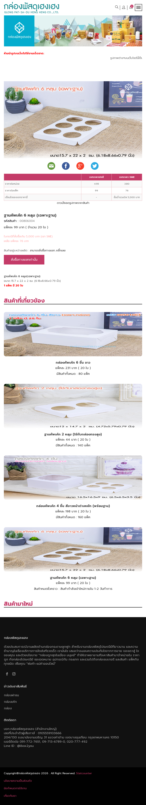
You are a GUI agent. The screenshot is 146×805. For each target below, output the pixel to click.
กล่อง (8, 708)
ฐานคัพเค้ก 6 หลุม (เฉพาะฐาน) (73, 577)
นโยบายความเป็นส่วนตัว (18, 781)
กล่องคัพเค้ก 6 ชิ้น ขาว (73, 362)
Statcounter (84, 773)
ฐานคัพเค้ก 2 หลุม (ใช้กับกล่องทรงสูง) (73, 434)
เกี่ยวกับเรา (10, 796)
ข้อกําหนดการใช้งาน (15, 788)
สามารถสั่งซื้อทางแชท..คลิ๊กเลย (48, 251)
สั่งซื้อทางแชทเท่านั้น (24, 259)
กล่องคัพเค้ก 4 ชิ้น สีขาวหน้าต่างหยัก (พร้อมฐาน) (73, 505)
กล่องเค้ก (10, 702)
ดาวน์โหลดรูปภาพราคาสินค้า (73, 203)
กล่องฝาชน (11, 695)
